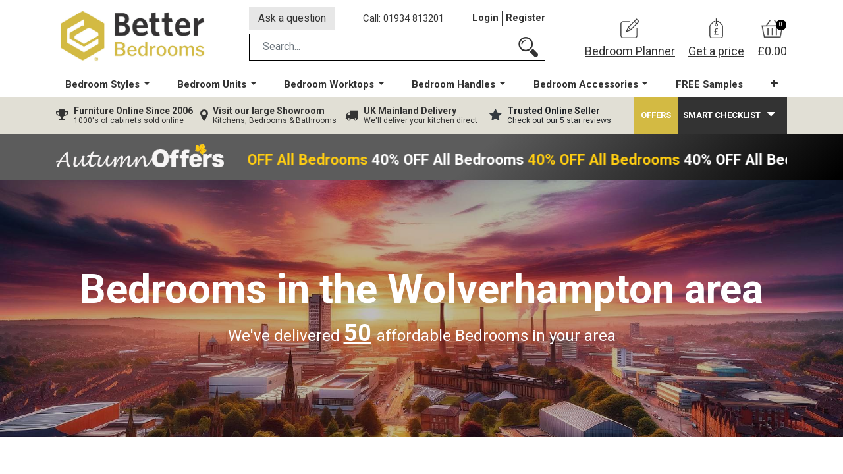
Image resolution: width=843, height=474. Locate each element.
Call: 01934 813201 (404, 19)
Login (485, 19)
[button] (773, 85)
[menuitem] (708, 86)
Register (525, 19)
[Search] (528, 48)
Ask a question (292, 19)
